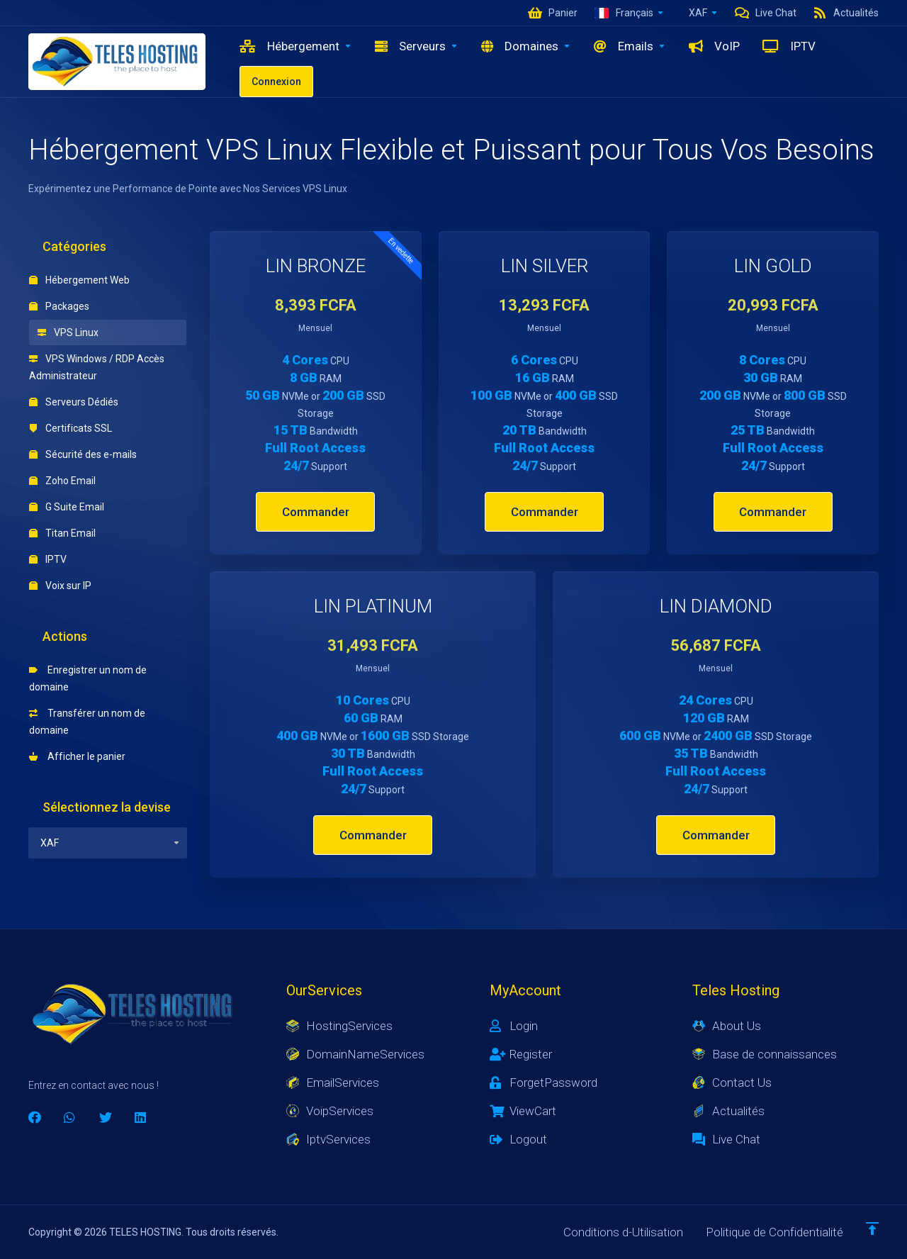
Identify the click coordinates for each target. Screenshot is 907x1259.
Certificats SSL (70, 428)
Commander (315, 512)
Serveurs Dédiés (73, 402)
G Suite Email (66, 507)
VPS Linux (68, 332)
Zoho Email (62, 480)
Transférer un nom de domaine (87, 721)
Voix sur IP (60, 585)
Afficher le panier (77, 756)
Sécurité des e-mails (83, 454)
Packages (59, 306)
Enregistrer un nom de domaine (88, 678)
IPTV (48, 559)
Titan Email (62, 533)
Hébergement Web (79, 280)
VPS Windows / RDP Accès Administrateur (96, 367)
